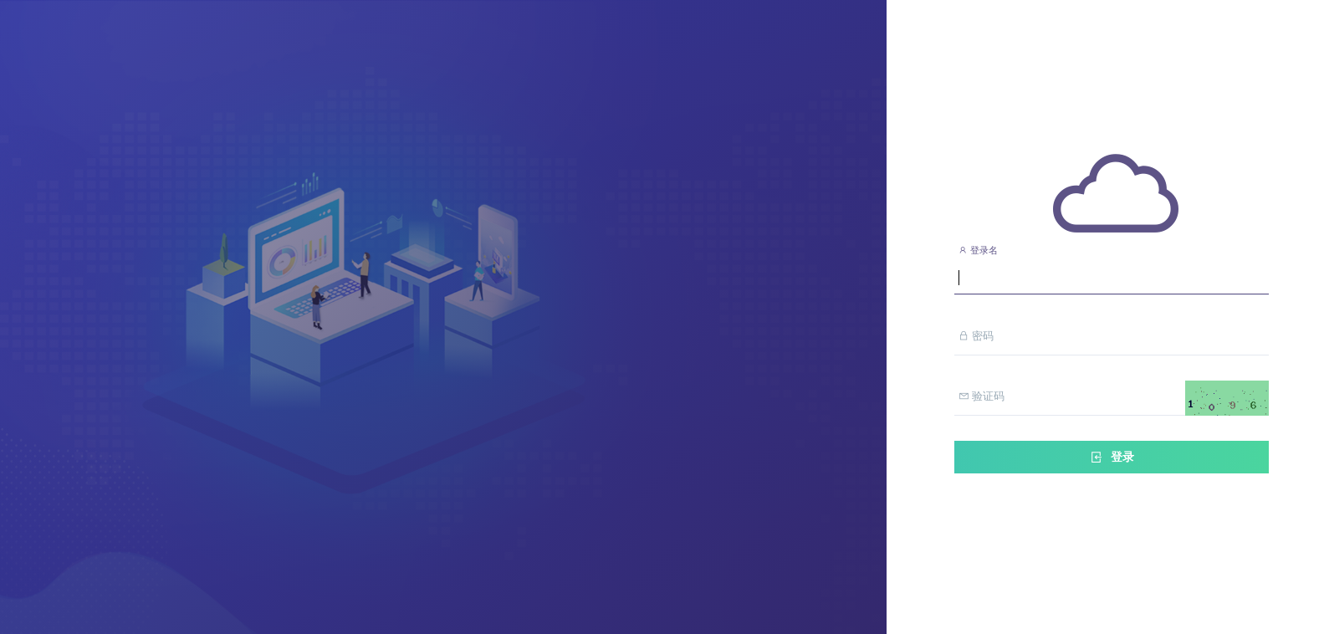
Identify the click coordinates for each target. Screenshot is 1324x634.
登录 (1111, 457)
